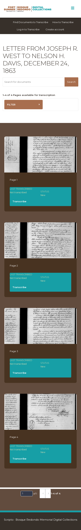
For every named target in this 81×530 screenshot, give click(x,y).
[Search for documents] (34, 81)
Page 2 (14, 265)
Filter (11, 104)
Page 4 (14, 437)
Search (71, 81)
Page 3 (14, 351)
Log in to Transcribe (28, 29)
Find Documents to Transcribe (30, 22)
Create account (55, 29)
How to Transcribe (63, 22)
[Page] (27, 493)
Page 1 (13, 179)
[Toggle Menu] (73, 8)
